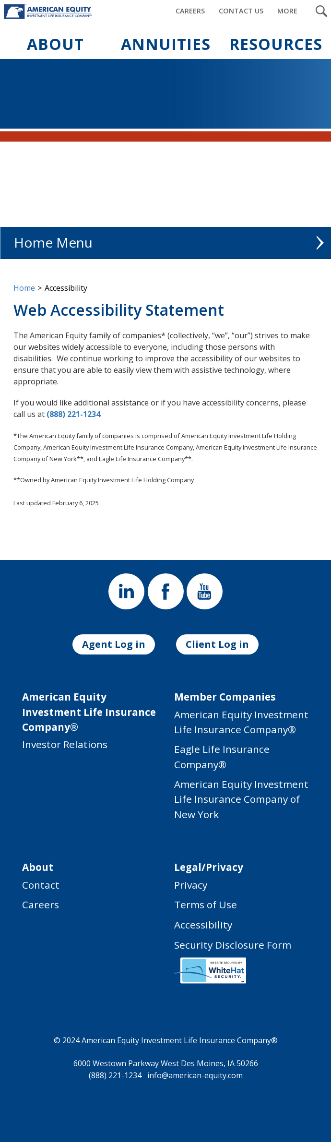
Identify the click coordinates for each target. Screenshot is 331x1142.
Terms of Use (205, 904)
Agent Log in (113, 644)
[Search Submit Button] (321, 11)
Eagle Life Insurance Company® (222, 756)
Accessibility (203, 924)
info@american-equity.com (195, 1075)
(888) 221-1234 (73, 414)
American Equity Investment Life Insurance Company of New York (241, 799)
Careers (40, 904)
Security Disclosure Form (232, 945)
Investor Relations (64, 744)
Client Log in (217, 644)
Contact (40, 885)
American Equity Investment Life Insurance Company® (241, 722)
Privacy (190, 885)
